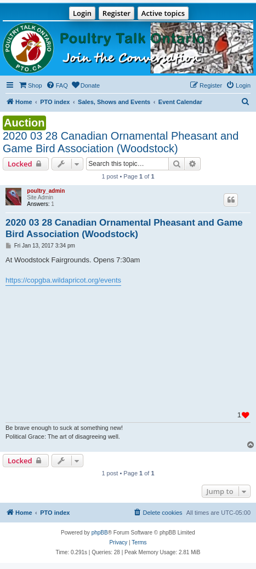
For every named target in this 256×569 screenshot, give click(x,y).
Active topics (163, 13)
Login (82, 13)
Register (116, 13)
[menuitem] (30, 85)
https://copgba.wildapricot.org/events (63, 280)
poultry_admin (46, 191)
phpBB (100, 533)
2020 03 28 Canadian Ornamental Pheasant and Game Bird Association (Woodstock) (120, 142)
